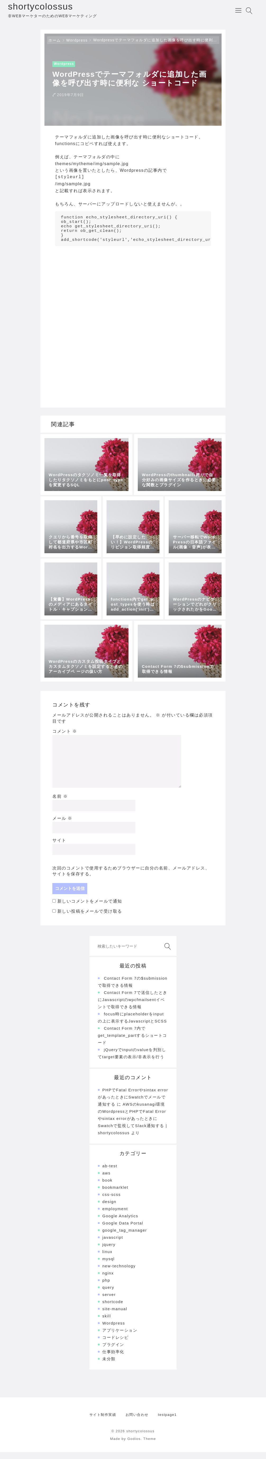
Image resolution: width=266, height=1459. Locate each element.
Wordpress (77, 42)
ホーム (54, 42)
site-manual (114, 1315)
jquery (109, 1251)
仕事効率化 (113, 1358)
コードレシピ (115, 1344)
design (109, 1208)
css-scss (111, 1201)
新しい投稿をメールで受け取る (89, 918)
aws (106, 1180)
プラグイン (113, 1351)
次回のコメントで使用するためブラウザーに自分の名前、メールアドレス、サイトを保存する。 (131, 878)
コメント (64, 738)
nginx (108, 1280)
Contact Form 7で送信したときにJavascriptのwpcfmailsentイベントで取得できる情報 (132, 1006)
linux (107, 1258)
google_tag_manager (124, 1237)
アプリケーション (119, 1337)
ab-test (109, 1172)
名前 (60, 803)
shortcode (112, 1308)
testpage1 (167, 1422)
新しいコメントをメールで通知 (89, 908)
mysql (108, 1265)
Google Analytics (120, 1223)
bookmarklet (115, 1194)
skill (106, 1323)
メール (62, 825)
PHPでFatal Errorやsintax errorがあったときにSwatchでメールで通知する (133, 1104)
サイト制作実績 (102, 1422)
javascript (112, 1244)
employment (115, 1215)
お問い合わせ (137, 1422)
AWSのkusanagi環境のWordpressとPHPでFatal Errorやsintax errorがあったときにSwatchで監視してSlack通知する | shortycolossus (132, 1125)
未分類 (109, 1365)
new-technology (119, 1273)
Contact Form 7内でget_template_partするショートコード (132, 1042)
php (106, 1287)
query (108, 1294)
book (107, 1187)
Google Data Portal (122, 1230)
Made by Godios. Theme (133, 1446)
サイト (59, 847)
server (109, 1301)
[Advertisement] (133, 297)
